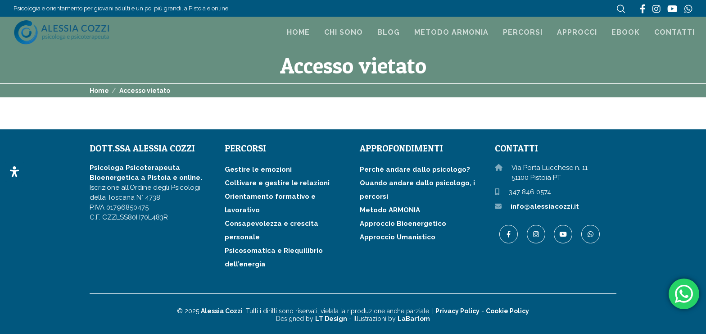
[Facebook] (643, 9)
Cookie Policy (507, 311)
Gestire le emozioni (258, 169)
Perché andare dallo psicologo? (415, 169)
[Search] (620, 9)
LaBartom (414, 318)
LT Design (331, 318)
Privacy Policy (457, 311)
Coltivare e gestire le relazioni (277, 183)
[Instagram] (656, 9)
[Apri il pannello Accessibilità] (14, 172)
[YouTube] (672, 9)
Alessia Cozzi (222, 311)
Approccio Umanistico (397, 237)
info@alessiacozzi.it (545, 206)
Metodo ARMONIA (390, 210)
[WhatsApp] (688, 9)
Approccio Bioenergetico (403, 224)
